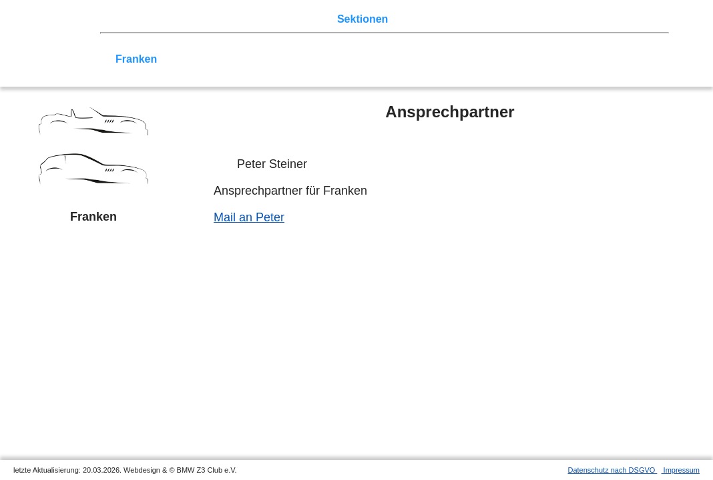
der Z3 (411, 19)
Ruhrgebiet (441, 46)
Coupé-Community (524, 59)
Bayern (354, 59)
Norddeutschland (362, 46)
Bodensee (444, 59)
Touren (227, 19)
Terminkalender (291, 19)
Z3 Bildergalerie (473, 19)
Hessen (637, 46)
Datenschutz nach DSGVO (613, 470)
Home (130, 19)
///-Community (619, 59)
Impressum (681, 470)
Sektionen (362, 19)
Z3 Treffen (177, 19)
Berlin (191, 46)
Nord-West (142, 46)
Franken (136, 59)
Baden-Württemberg (279, 59)
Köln (488, 46)
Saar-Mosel (192, 59)
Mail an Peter (249, 217)
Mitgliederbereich (599, 19)
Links (534, 19)
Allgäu (396, 59)
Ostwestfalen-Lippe (262, 46)
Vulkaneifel (583, 46)
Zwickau (527, 46)
